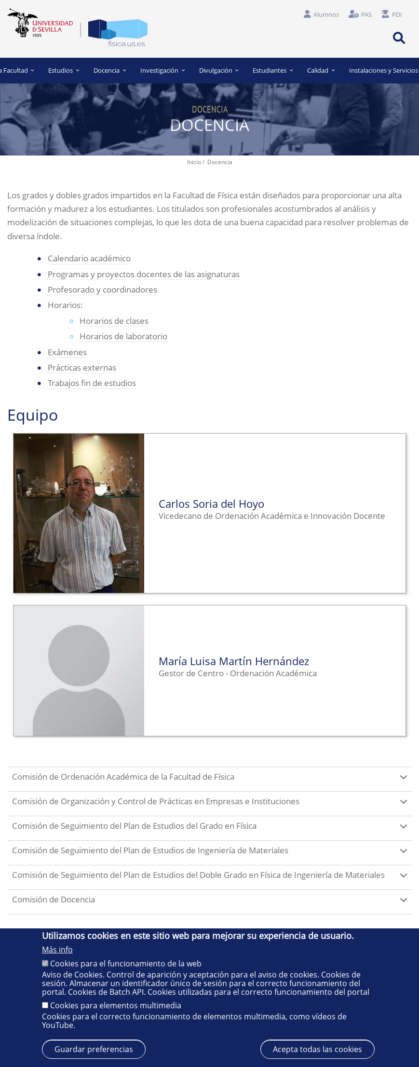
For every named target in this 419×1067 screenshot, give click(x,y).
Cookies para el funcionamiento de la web (126, 963)
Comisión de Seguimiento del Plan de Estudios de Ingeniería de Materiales (211, 855)
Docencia (110, 70)
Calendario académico (89, 258)
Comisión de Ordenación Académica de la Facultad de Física (211, 781)
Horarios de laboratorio (123, 336)
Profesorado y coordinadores (102, 289)
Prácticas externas (82, 367)
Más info (57, 949)
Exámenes (67, 352)
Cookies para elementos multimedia (115, 1005)
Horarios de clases (114, 320)
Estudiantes (273, 70)
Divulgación (219, 70)
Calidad (321, 70)
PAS (366, 14)
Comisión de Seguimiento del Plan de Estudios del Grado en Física (211, 830)
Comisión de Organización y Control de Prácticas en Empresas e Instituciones (211, 806)
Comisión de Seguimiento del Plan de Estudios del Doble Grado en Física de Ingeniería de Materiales (211, 879)
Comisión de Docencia (211, 904)
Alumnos (326, 14)
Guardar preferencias (93, 1049)
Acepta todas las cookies (317, 1049)
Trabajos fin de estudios (92, 382)
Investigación (162, 70)
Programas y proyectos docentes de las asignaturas (144, 274)
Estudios (64, 70)
